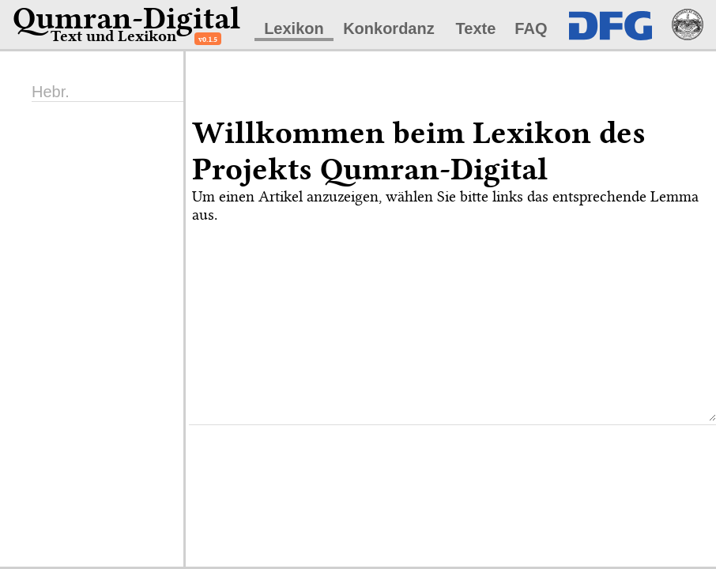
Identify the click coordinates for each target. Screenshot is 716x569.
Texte (476, 28)
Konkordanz (389, 28)
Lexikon (294, 28)
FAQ (530, 28)
